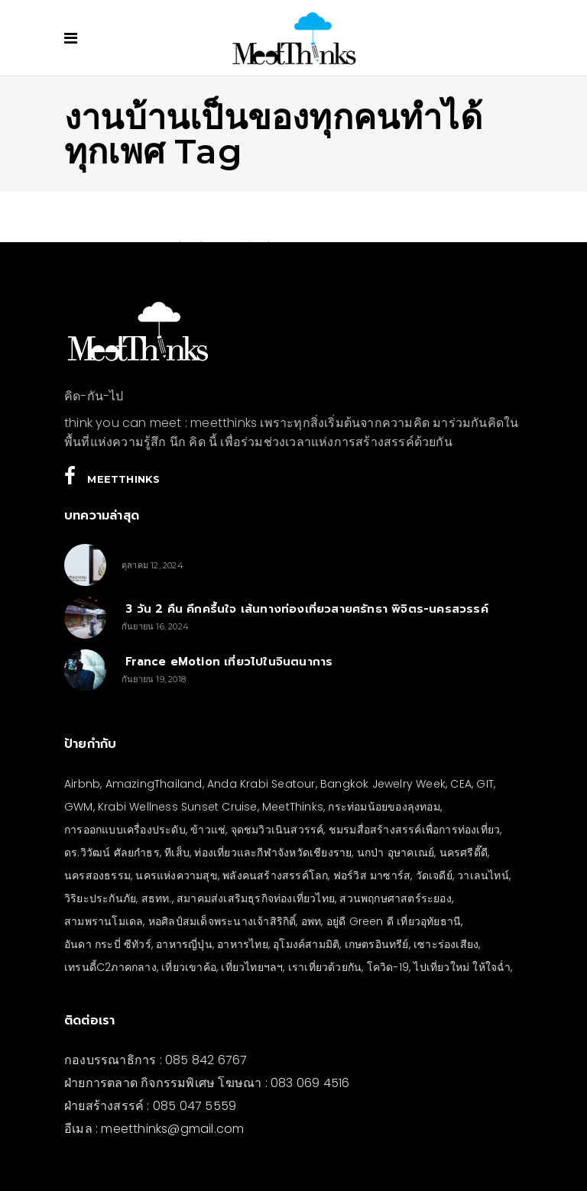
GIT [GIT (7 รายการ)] (485, 783)
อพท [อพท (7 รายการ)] (311, 921)
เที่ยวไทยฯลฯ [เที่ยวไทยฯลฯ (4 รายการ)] (252, 967)
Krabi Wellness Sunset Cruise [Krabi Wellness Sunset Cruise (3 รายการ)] (178, 806)
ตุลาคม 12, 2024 (152, 565)
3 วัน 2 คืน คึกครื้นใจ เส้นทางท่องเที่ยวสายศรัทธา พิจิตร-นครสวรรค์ (305, 608)
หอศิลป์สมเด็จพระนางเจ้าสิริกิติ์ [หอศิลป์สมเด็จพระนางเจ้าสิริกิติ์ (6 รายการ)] (222, 921)
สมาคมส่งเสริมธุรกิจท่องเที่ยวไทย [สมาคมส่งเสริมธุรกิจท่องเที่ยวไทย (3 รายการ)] (256, 898)
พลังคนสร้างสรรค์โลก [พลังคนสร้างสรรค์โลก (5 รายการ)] (275, 875)
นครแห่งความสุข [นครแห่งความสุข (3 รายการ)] (176, 875)
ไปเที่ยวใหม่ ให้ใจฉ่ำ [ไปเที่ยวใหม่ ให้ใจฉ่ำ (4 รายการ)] (462, 967)
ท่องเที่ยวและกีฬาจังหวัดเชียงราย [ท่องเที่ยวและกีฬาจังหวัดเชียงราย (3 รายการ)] (273, 852)
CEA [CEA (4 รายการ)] (461, 783)
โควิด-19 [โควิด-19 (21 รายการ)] (388, 967)
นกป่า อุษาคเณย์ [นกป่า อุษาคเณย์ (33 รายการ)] (395, 852)
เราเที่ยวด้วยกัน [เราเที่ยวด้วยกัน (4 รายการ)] (325, 967)
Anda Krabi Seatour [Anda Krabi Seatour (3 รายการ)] (261, 783)
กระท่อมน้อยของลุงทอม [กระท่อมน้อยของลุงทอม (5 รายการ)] (383, 806)
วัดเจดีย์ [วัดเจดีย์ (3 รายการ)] (434, 875)
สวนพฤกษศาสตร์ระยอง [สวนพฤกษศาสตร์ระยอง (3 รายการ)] (395, 898)
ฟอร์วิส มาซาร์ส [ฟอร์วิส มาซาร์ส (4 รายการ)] (371, 875)
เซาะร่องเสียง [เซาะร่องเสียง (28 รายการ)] (445, 944)
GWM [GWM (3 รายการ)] (78, 806)
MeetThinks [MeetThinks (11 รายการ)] (292, 806)
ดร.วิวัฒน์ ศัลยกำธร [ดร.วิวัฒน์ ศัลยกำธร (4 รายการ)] (112, 852)
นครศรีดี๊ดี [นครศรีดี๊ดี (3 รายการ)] (463, 852)
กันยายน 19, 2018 (154, 679)
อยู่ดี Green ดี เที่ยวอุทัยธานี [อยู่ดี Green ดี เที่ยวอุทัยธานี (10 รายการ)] (393, 921)
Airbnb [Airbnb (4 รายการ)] (82, 783)
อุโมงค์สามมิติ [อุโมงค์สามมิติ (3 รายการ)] (306, 944)
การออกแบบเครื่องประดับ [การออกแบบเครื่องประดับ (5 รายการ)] (125, 829)
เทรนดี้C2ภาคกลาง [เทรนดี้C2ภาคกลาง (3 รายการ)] (110, 967)
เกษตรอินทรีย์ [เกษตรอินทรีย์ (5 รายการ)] (377, 944)
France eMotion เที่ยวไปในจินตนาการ (227, 661)
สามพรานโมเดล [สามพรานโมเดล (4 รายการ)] (103, 921)
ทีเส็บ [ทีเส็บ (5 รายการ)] (177, 852)
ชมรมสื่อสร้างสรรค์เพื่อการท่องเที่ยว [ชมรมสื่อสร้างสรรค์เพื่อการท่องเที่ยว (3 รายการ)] (414, 829)
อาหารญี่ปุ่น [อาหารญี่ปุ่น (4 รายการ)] (184, 944)
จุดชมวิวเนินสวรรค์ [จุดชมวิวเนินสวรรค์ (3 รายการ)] (277, 829)
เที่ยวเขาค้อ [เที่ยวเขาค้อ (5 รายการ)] (188, 967)
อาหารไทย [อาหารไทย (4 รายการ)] (242, 944)
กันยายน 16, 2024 (155, 626)
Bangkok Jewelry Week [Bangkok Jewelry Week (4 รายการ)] (383, 783)
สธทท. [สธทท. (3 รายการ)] (156, 898)
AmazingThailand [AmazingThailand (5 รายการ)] (154, 783)
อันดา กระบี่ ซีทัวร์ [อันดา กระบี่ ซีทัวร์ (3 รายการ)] (107, 944)
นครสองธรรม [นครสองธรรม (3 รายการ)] (97, 875)
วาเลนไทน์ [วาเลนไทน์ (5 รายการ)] (483, 875)
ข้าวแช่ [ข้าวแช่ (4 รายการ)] (207, 829)
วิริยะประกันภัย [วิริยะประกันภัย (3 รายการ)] (100, 898)
